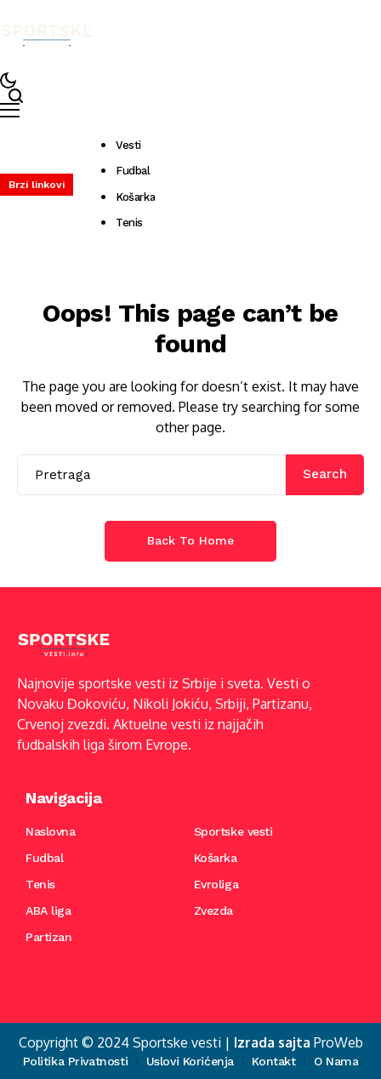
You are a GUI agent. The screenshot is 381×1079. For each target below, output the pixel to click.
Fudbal (44, 858)
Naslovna (51, 831)
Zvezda (213, 910)
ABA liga (48, 910)
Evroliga (216, 884)
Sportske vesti (233, 831)
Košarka (215, 858)
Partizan (49, 937)
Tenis (40, 884)
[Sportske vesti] (47, 36)
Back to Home (190, 540)
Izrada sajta (272, 1042)
